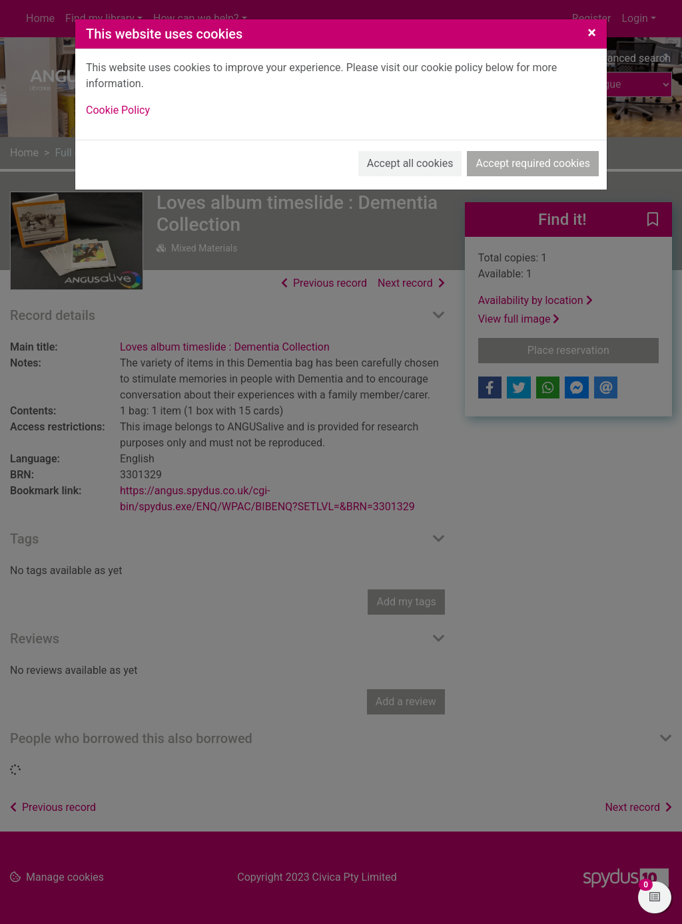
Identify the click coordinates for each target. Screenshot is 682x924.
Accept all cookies (410, 163)
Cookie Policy (118, 110)
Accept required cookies (533, 163)
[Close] (592, 32)
